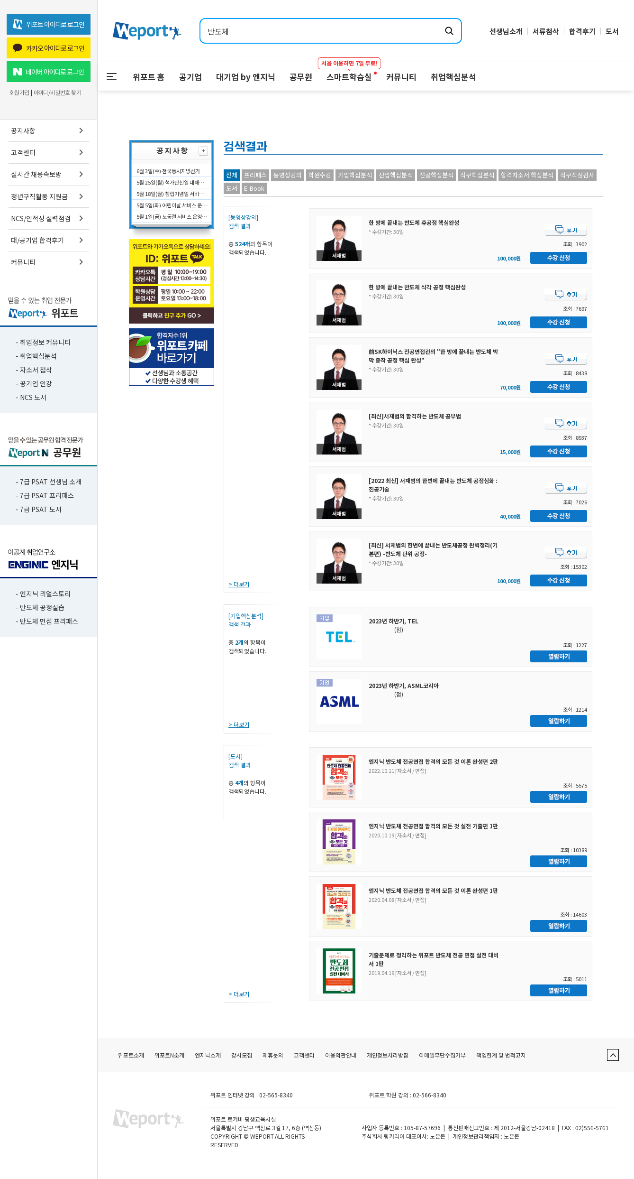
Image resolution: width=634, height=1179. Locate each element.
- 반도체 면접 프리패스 (47, 621)
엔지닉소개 (208, 1055)
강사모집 (241, 1055)
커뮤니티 (49, 262)
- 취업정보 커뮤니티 (43, 342)
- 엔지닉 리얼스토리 (43, 593)
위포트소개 (131, 1055)
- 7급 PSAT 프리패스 (45, 495)
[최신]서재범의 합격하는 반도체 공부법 (415, 416)
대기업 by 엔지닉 (245, 77)
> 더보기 (238, 584)
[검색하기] (449, 31)
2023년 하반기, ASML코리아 (404, 685)
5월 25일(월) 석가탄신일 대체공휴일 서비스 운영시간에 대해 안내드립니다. (172, 182)
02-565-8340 (276, 1095)
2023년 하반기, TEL (393, 621)
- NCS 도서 (31, 397)
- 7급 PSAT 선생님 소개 (49, 481)
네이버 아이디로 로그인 (48, 71)
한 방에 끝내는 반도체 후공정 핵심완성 (414, 222)
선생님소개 (506, 31)
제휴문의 (273, 1055)
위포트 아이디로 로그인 (48, 24)
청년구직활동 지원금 (49, 196)
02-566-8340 (429, 1095)
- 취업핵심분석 (36, 356)
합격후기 (582, 31)
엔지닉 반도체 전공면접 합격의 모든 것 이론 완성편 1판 (433, 890)
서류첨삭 (546, 31)
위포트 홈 (149, 77)
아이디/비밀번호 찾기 (57, 92)
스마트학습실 (349, 72)
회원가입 (19, 92)
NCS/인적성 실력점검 (49, 218)
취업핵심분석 (453, 77)
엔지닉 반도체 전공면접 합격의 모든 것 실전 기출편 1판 (433, 826)
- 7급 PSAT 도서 (39, 509)
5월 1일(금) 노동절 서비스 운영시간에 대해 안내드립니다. (172, 216)
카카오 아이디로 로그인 (48, 48)
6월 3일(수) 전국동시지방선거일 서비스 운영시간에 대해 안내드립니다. (172, 171)
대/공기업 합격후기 (49, 240)
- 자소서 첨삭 (34, 369)
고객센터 (49, 152)
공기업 (190, 77)
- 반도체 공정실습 (40, 607)
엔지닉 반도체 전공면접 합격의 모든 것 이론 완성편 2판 (433, 761)
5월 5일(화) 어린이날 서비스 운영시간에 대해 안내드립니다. (172, 205)
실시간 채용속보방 (49, 174)
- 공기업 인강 (34, 383)
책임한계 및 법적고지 (501, 1055)
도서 (612, 31)
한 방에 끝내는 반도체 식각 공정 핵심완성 (417, 287)
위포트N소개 (169, 1055)
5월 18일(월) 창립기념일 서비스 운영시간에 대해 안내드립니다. (172, 193)
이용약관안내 (340, 1055)
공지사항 (49, 130)
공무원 (301, 77)
